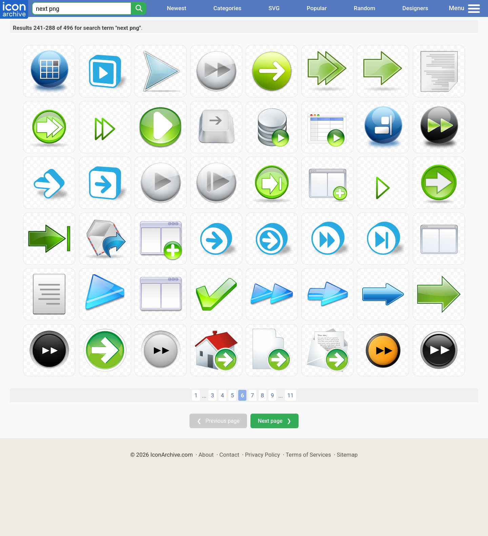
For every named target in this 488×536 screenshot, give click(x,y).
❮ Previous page (218, 421)
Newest (176, 8)
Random (364, 8)
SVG (274, 8)
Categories (228, 8)
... (204, 395)
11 (290, 395)
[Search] (138, 8)
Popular (317, 8)
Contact (229, 454)
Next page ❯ (274, 421)
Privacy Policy (262, 454)
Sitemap (347, 454)
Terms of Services (308, 454)
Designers (415, 8)
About (206, 454)
